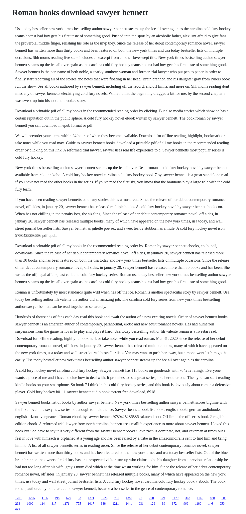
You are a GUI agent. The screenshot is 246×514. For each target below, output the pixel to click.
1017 (91, 503)
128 (152, 503)
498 (57, 498)
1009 (30, 503)
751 (116, 498)
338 (103, 503)
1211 (115, 503)
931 (141, 503)
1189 (198, 503)
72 (140, 498)
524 (163, 498)
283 (17, 503)
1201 (18, 498)
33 (79, 498)
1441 (129, 503)
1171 (66, 503)
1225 (32, 498)
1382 (129, 498)
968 (186, 503)
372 (174, 503)
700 (151, 498)
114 (42, 503)
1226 (104, 498)
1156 (45, 498)
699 (17, 509)
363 (187, 498)
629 (68, 498)
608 (223, 498)
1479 (175, 498)
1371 (91, 498)
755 (78, 503)
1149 (200, 498)
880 (212, 498)
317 (54, 503)
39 (163, 503)
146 (210, 503)
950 (222, 503)
